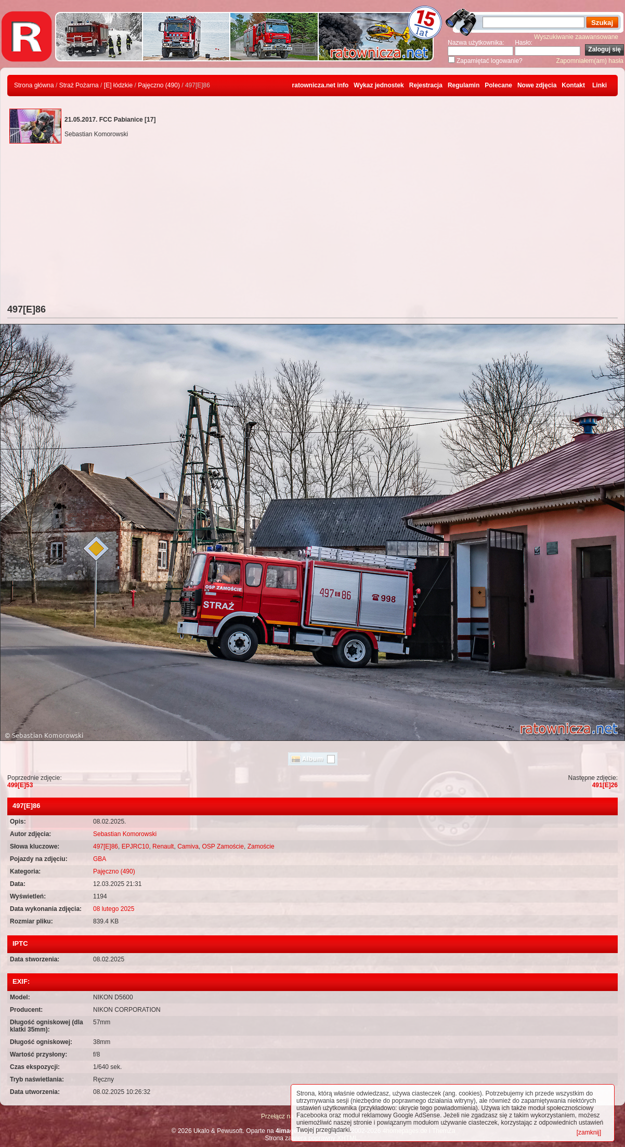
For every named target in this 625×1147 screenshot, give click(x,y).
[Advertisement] (312, 226)
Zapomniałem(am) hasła (589, 60)
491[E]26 (605, 785)
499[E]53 (20, 785)
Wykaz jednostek (378, 85)
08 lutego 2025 (113, 909)
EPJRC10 (135, 846)
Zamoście (261, 846)
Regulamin (463, 85)
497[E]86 (105, 846)
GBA (99, 859)
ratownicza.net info (320, 85)
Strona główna (34, 85)
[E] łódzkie (118, 85)
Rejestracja (425, 85)
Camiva (188, 846)
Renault (163, 846)
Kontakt (573, 85)
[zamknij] (589, 1132)
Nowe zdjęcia (536, 85)
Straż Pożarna (79, 85)
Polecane (498, 85)
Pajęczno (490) (159, 85)
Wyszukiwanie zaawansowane (576, 37)
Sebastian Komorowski (125, 834)
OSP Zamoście (222, 846)
